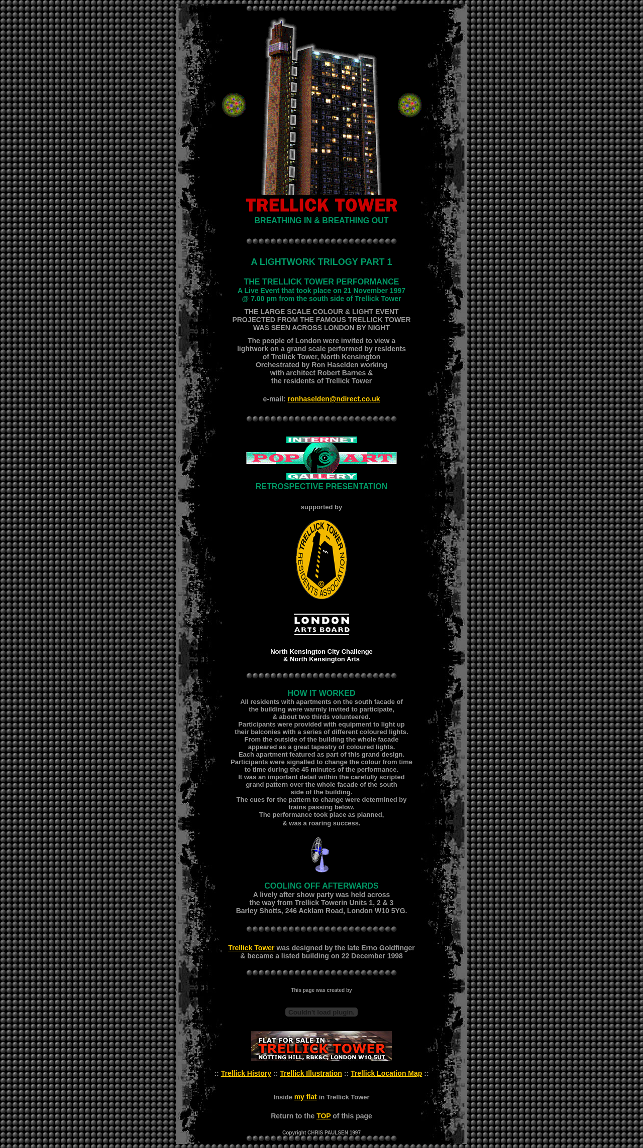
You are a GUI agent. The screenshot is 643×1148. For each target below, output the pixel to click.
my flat (305, 1097)
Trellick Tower (251, 948)
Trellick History (246, 1073)
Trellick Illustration (311, 1073)
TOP (323, 1116)
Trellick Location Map (386, 1073)
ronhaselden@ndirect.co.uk (333, 399)
